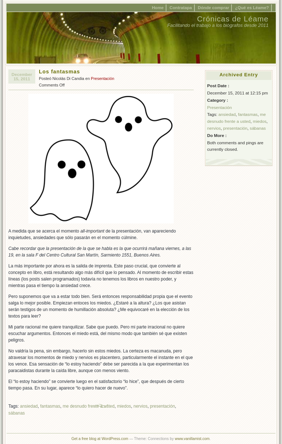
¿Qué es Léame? (252, 7)
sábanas (16, 413)
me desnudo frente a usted (88, 406)
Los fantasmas (59, 71)
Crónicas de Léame (233, 19)
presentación (162, 406)
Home (158, 7)
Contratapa (181, 7)
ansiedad (29, 406)
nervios (140, 406)
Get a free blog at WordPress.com (99, 439)
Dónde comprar (213, 7)
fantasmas (50, 406)
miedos (124, 406)
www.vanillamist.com (192, 439)
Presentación (102, 78)
